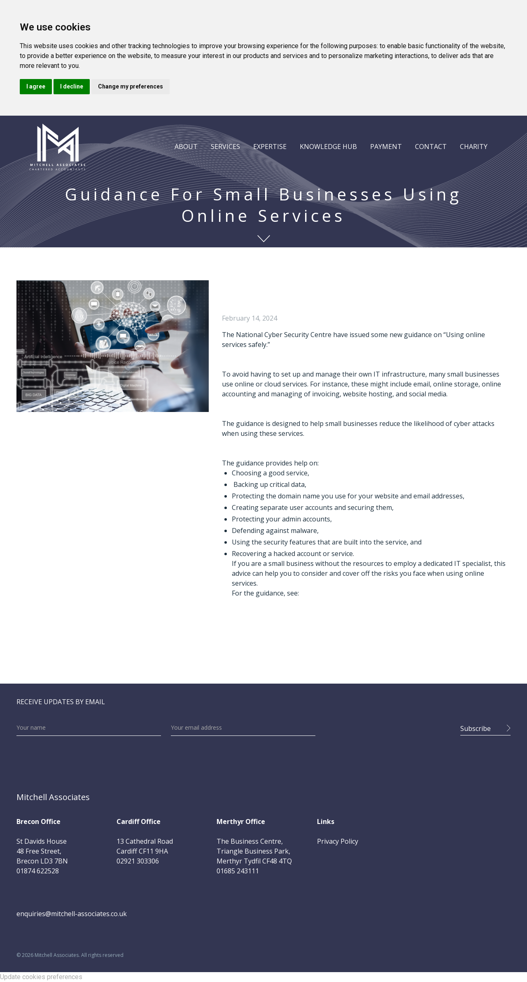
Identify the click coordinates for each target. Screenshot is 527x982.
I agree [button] (35, 86)
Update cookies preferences (41, 977)
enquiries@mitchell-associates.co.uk (71, 913)
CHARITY (473, 146)
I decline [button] (71, 86)
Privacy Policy (337, 841)
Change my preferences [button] (130, 86)
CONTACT (431, 146)
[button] (186, 146)
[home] (57, 146)
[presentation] (387, 726)
